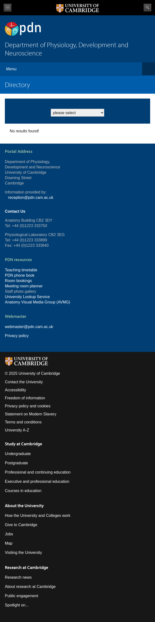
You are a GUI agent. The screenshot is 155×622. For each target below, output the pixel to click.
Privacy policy (17, 336)
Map (8, 543)
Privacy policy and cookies (28, 406)
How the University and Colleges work (37, 515)
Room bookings (18, 281)
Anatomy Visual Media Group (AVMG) (37, 302)
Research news (18, 577)
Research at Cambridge (26, 567)
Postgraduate (16, 463)
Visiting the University (23, 552)
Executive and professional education (37, 481)
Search (147, 7)
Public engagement (21, 596)
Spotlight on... (17, 605)
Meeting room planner (24, 286)
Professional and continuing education (37, 472)
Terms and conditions (23, 422)
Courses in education (23, 491)
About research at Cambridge (30, 587)
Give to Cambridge (21, 525)
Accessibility (15, 390)
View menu (7, 8)
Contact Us (15, 211)
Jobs (9, 534)
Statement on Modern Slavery (30, 414)
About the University (24, 505)
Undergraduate (18, 454)
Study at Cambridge (23, 444)
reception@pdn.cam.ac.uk (30, 197)
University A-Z (17, 430)
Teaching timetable (21, 270)
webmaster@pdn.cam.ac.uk (29, 327)
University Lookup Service (27, 297)
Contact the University (24, 382)
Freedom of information (25, 398)
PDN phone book (19, 275)
